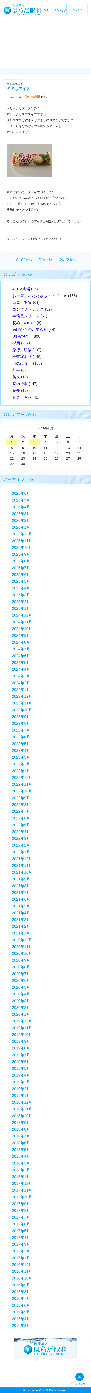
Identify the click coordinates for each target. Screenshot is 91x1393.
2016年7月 (21, 1298)
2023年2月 (21, 764)
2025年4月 (21, 588)
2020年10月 (22, 953)
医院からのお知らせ (29, 329)
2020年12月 (22, 940)
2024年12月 (22, 615)
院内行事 (20, 384)
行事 (16, 370)
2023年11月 (22, 703)
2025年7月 (21, 568)
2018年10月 (22, 1116)
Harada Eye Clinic (35, 1390)
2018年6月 (21, 1143)
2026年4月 (21, 507)
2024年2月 (21, 683)
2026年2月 (21, 520)
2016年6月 (21, 1305)
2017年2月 (21, 1251)
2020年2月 (21, 1007)
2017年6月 (21, 1224)
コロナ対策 (22, 302)
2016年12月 (22, 1265)
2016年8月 (21, 1292)
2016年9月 (21, 1285)
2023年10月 (22, 710)
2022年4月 (21, 832)
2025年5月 (21, 581)
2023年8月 (21, 723)
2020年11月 (22, 947)
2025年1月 (21, 608)
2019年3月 (21, 1082)
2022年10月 (22, 791)
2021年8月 (21, 886)
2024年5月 (21, 662)
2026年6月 (21, 493)
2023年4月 (21, 750)
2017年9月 (21, 1204)
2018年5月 (21, 1150)
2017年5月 (21, 1231)
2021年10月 (22, 872)
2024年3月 (21, 676)
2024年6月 (21, 656)
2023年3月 (21, 757)
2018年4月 (21, 1156)
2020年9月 (21, 960)
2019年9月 (21, 1041)
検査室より (22, 356)
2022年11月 (22, 784)
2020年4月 (21, 994)
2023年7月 (21, 730)
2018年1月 (21, 1177)
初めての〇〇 (24, 323)
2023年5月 (21, 744)
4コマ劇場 (21, 289)
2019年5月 (21, 1068)
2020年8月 (21, 967)
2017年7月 (21, 1217)
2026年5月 (21, 500)
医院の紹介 (22, 336)
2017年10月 (22, 1197)
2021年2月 (21, 926)
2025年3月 (21, 595)
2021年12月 (22, 859)
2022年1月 (21, 852)
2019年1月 (21, 1095)
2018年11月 (22, 1109)
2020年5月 (21, 987)
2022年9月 (21, 798)
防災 (16, 377)
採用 (16, 343)
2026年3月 (21, 514)
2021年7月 (21, 892)
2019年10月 (22, 1034)
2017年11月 (22, 1190)
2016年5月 (21, 1312)
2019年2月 (21, 1089)
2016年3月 (21, 1325)
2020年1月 (21, 1014)
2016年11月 (22, 1271)
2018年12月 (22, 1102)
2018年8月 (21, 1129)
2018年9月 (21, 1122)
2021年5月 (21, 906)
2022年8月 (21, 804)
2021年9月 (21, 879)
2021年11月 (22, 865)
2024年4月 (21, 669)
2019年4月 (21, 1075)
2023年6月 (21, 737)
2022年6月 (21, 818)
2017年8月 (21, 1210)
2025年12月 (22, 534)
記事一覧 (45, 260)
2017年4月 (21, 1237)
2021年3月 (21, 919)
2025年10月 (22, 547)
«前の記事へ (22, 260)
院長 (16, 390)
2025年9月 (21, 554)
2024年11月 (22, 622)
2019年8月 (21, 1048)
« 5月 (19, 428)
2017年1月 (21, 1258)
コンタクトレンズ (28, 309)
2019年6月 (21, 1062)
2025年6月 (21, 574)
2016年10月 (22, 1278)
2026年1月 (21, 527)
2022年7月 (21, 811)
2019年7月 (21, 1055)
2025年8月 (21, 561)
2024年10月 (22, 629)
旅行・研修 (21, 350)
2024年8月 (21, 642)
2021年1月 (21, 933)
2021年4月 (21, 913)
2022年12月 (22, 777)
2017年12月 (22, 1183)
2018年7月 (21, 1136)
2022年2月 (21, 845)
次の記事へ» (68, 260)
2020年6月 (21, 980)
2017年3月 (21, 1244)
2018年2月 (21, 1170)
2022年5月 (21, 825)
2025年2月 (21, 602)
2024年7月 (21, 649)
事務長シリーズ (25, 316)
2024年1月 (21, 689)
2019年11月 (22, 1028)
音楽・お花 (22, 397)
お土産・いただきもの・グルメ (39, 296)
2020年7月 (21, 974)
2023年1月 (21, 771)
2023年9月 (21, 717)
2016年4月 (21, 1319)
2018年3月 (21, 1163)
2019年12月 (22, 1021)
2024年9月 (21, 635)
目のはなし (22, 363)
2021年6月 (21, 899)
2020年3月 (21, 1001)
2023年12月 (22, 696)
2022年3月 (21, 838)
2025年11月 (22, 541)
